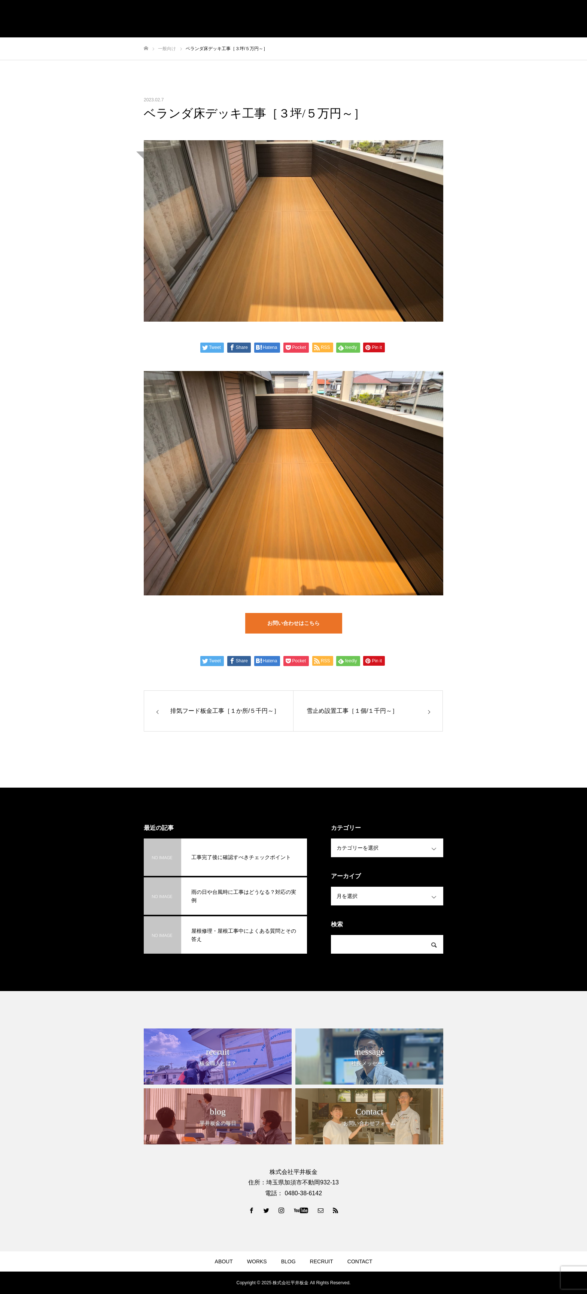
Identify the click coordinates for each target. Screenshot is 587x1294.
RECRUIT (321, 1261)
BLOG (288, 1261)
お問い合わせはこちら (293, 623)
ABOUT (224, 1261)
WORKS (257, 1261)
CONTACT (359, 1261)
